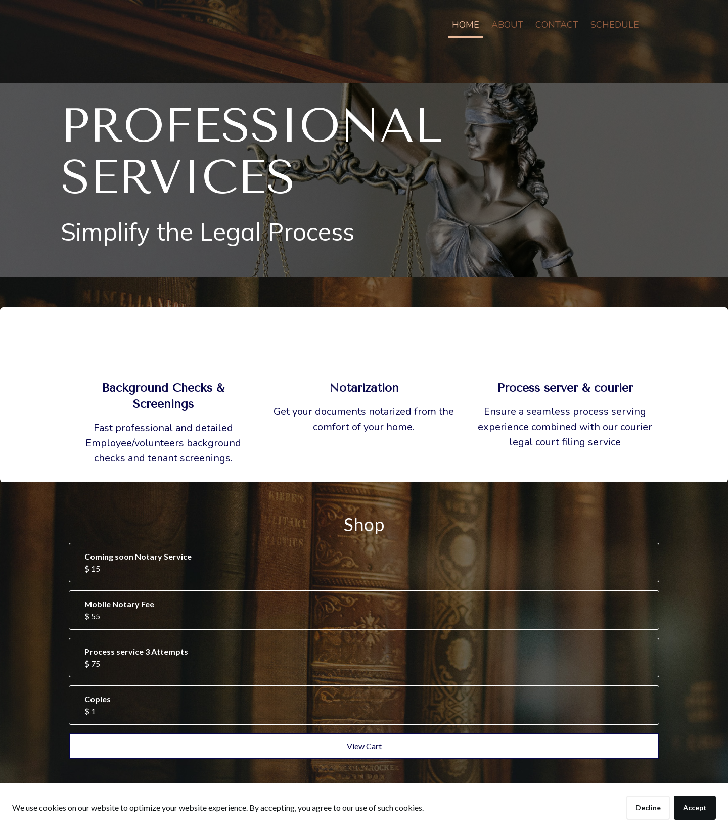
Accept (695, 807)
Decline (648, 807)
